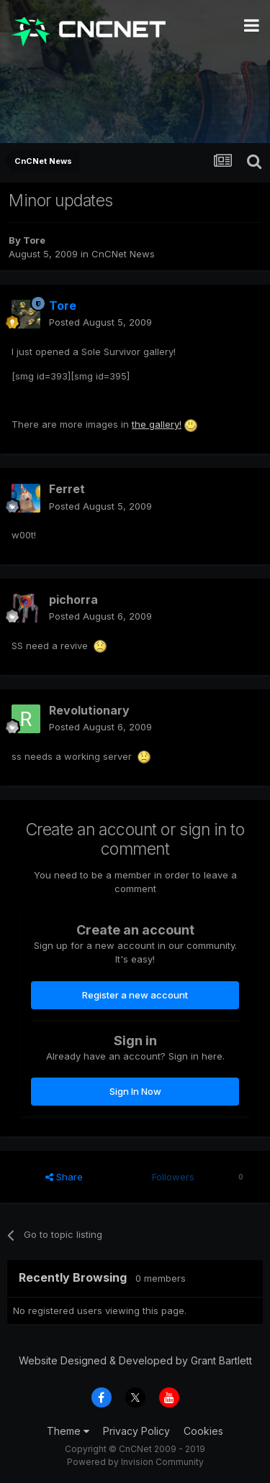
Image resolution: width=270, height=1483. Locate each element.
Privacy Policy (136, 1431)
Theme (68, 1431)
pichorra (73, 599)
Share (64, 1177)
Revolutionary (89, 710)
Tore (34, 240)
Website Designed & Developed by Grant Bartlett (135, 1360)
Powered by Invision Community (135, 1461)
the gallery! (156, 424)
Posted (100, 322)
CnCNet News (123, 254)
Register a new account (135, 995)
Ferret (67, 489)
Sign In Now (135, 1091)
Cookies (203, 1431)
